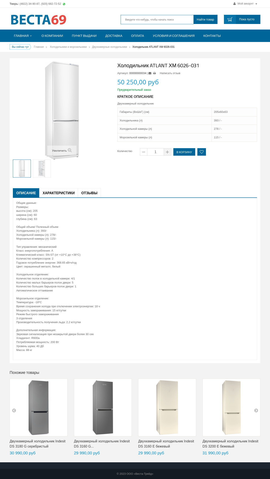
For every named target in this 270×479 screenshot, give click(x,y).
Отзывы (89, 192)
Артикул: (123, 73)
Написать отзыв (170, 73)
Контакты (212, 35)
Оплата (137, 35)
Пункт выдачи (84, 35)
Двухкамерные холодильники (109, 46)
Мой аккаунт (245, 3)
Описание (26, 192)
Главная (21, 35)
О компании (52, 35)
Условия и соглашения (174, 35)
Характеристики (59, 192)
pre (14, 410)
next (256, 410)
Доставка (114, 35)
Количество (124, 151)
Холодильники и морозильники (68, 46)
